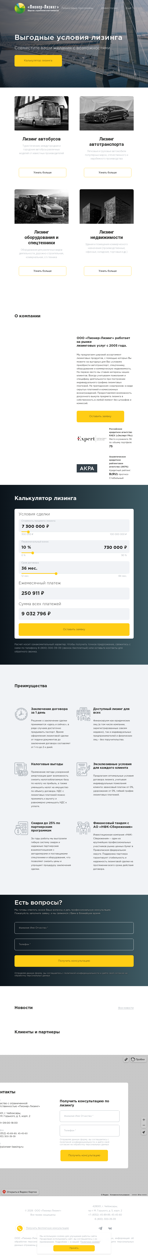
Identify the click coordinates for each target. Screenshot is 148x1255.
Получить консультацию (74, 961)
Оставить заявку (100, 416)
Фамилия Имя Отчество (33, 928)
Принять (74, 1248)
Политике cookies (89, 1242)
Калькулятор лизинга (38, 60)
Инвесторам (109, 8)
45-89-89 (105, 1215)
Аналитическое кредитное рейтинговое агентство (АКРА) (118, 462)
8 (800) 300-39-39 (49, 648)
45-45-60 (116, 1215)
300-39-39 (110, 1219)
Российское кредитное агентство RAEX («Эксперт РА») (120, 432)
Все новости (126, 1008)
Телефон (25, 944)
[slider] (28, 532)
